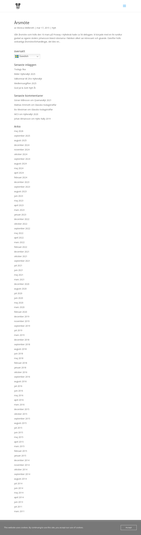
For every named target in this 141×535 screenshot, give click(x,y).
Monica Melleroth (25, 27)
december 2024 (21, 145)
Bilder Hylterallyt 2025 (24, 74)
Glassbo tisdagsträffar (45, 104)
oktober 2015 (20, 413)
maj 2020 (18, 302)
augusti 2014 (20, 478)
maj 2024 (18, 168)
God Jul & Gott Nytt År (25, 87)
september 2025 (22, 135)
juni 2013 (18, 502)
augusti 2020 (20, 288)
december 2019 (21, 316)
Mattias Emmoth (22, 104)
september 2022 (22, 228)
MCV (16, 114)
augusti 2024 (20, 163)
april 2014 (19, 497)
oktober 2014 (20, 469)
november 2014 (21, 464)
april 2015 (19, 441)
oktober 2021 (20, 256)
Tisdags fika (20, 69)
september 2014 (22, 474)
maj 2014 (18, 492)
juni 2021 (18, 270)
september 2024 (22, 158)
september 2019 (22, 325)
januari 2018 (20, 367)
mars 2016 (19, 404)
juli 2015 (18, 427)
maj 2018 (18, 358)
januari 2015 (20, 455)
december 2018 (21, 339)
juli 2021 (18, 265)
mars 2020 (19, 307)
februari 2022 (20, 247)
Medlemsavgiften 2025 (25, 83)
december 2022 (21, 219)
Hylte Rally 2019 (43, 118)
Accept (129, 527)
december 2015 (21, 409)
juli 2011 (18, 506)
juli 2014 (18, 483)
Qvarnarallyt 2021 (42, 100)
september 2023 (22, 186)
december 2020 (21, 284)
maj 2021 (18, 274)
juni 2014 (18, 488)
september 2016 (22, 376)
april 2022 (19, 237)
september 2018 (22, 344)
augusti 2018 (20, 349)
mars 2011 (19, 511)
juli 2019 (18, 330)
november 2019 (21, 321)
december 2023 (21, 182)
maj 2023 (18, 200)
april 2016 (19, 399)
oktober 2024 (20, 154)
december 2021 (21, 251)
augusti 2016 (20, 381)
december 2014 (21, 460)
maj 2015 (18, 437)
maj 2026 (18, 131)
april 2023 (19, 205)
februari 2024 (20, 177)
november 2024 (21, 149)
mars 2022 (19, 242)
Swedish (21, 56)
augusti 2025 (20, 140)
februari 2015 (20, 450)
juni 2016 (18, 390)
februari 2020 (20, 311)
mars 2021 (19, 279)
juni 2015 (18, 432)
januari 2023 (20, 214)
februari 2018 (20, 362)
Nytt (54, 27)
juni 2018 (18, 353)
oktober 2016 (20, 372)
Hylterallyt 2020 (30, 114)
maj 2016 (18, 395)
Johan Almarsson (22, 118)
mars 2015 (19, 446)
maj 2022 (18, 233)
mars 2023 (19, 209)
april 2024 (19, 172)
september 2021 (22, 260)
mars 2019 (19, 335)
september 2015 (22, 418)
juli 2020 (18, 293)
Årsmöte (21, 22)
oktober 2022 (20, 223)
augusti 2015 (20, 423)
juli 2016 (18, 386)
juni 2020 (18, 298)
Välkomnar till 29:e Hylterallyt (28, 78)
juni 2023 (18, 195)
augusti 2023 (20, 191)
